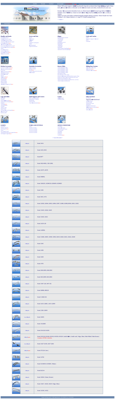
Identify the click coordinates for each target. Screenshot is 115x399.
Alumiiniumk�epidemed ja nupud (7, 41)
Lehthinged (60, 41)
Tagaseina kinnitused (33, 46)
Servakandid (88, 98)
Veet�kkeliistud (89, 101)
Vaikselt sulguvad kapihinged (64, 48)
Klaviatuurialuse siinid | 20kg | (63, 74)
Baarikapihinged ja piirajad (63, 37)
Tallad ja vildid (3, 107)
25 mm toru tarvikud (33, 130)
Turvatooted (89, 108)
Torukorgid (4, 104)
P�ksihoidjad (32, 72)
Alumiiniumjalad (4, 105)
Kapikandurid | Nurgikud (34, 99)
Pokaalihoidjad (3, 79)
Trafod (2, 130)
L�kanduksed (90, 69)
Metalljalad (3, 98)
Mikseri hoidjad (4, 81)
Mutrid (30, 41)
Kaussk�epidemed (4, 49)
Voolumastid (61, 135)
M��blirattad (61, 98)
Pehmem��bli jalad (6, 100)
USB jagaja (60, 131)
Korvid (31, 70)
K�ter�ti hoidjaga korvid (7, 84)
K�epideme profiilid (5, 53)
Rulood (2, 75)
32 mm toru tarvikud (33, 131)
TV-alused (60, 133)
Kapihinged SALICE (62, 42)
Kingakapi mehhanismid (90, 105)
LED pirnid (3, 126)
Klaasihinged (60, 43)
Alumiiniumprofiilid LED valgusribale (9, 132)
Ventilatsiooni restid (90, 103)
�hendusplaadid (32, 45)
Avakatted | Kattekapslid (33, 42)
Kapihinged (60, 47)
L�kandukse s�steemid (91, 67)
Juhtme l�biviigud (61, 127)
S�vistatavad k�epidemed (6, 44)
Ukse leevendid (89, 102)
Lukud (87, 37)
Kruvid (30, 37)
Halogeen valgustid (4, 127)
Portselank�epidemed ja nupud (8, 47)
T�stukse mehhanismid (6, 69)
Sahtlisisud (4, 78)
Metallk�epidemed (4, 37)
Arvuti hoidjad (60, 130)
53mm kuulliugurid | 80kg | (63, 72)
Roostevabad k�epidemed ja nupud (8, 45)
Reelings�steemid (4, 74)
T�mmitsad (31, 39)
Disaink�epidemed (5, 52)
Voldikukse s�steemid (91, 70)
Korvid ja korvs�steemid (7, 67)
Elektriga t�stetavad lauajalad (7, 110)
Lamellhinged (60, 40)
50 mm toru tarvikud (33, 132)
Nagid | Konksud (32, 67)
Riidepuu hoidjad (32, 68)
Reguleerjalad (3, 108)
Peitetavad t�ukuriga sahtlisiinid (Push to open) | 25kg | (68, 76)
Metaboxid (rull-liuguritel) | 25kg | (64, 78)
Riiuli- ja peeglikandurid (34, 98)
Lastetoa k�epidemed (5, 51)
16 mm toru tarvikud (33, 128)
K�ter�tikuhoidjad (5, 73)
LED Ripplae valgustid (6, 133)
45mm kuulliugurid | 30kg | (63, 71)
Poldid (30, 43)
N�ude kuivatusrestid (6, 71)
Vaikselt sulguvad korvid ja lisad (35, 71)
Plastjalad (2, 99)
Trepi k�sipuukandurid (34, 102)
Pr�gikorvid (4, 76)
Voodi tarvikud (32, 101)
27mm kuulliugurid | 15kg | (63, 68)
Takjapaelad (88, 104)
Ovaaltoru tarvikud (32, 127)
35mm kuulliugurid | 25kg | (63, 70)
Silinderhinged (60, 38)
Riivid (87, 40)
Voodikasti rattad (61, 99)
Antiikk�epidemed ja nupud (6, 40)
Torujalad (2, 106)
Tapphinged (60, 44)
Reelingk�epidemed (6, 43)
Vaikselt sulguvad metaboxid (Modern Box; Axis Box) (68, 79)
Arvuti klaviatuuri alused (62, 129)
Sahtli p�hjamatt (89, 109)
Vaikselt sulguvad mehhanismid (64, 80)
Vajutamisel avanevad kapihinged (64, 49)
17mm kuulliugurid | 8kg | (63, 67)
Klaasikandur (31, 100)
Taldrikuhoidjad (4, 82)
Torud (30, 126)
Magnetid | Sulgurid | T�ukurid (92, 39)
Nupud (2, 48)
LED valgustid (4, 128)
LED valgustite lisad (5, 131)
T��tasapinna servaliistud (92, 107)
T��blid (31, 40)
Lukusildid (88, 41)
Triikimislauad (3, 80)
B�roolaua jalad (4, 111)
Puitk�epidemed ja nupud (6, 39)
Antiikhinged (60, 46)
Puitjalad (2, 102)
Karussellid (3, 70)
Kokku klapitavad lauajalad (7, 101)
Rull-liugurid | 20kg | (62, 73)
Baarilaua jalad (3, 112)
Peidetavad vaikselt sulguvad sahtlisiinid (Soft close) (68, 77)
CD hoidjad (60, 126)
